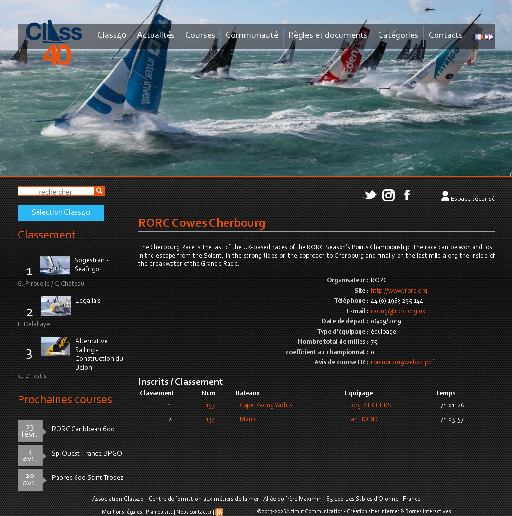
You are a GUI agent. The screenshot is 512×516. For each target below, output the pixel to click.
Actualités (156, 35)
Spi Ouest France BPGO (87, 453)
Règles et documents (328, 35)
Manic (248, 420)
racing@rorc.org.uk (398, 311)
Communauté (252, 35)
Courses (200, 35)
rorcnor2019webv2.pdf (402, 362)
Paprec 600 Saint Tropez (88, 478)
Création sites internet (373, 512)
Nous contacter (194, 512)
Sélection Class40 (61, 213)
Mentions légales (122, 512)
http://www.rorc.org (399, 291)
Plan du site (159, 512)
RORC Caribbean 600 (83, 429)
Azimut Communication (314, 512)
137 (210, 420)
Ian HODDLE (366, 420)
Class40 (112, 35)
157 (210, 405)
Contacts (446, 35)
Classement (47, 235)
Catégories (398, 35)
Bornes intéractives (428, 512)
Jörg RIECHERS (370, 405)
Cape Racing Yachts (266, 405)
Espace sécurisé (473, 199)
